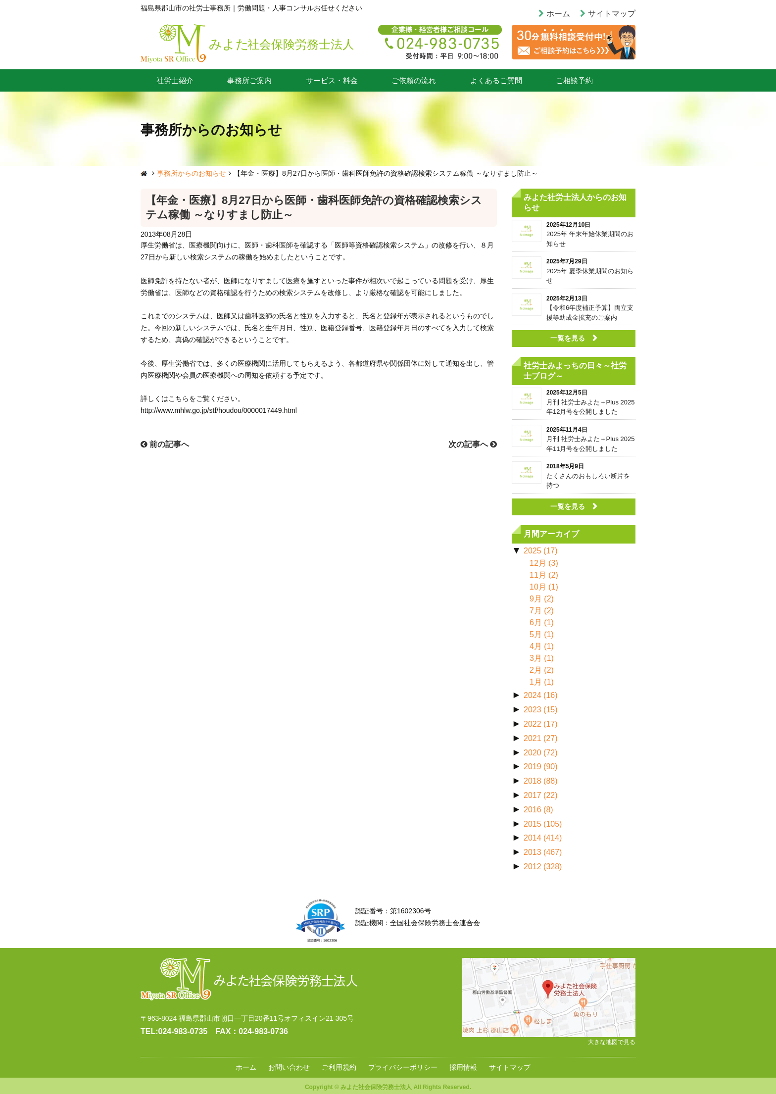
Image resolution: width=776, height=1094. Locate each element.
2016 (538, 809)
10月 (544, 587)
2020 (541, 752)
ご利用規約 (339, 1067)
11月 (544, 575)
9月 (542, 599)
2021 (541, 738)
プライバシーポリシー (402, 1067)
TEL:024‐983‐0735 (174, 1031)
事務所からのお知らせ (191, 173)
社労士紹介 (175, 80)
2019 (541, 766)
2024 (541, 695)
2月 (542, 670)
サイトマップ (611, 13)
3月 (542, 658)
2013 (543, 852)
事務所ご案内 (249, 80)
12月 (544, 563)
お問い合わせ (289, 1067)
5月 (542, 634)
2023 (541, 709)
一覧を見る (567, 338)
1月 (542, 682)
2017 (541, 795)
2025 (541, 551)
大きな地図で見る (611, 1042)
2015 (543, 824)
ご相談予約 (574, 80)
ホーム (558, 13)
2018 (541, 781)
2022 (541, 724)
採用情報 (463, 1067)
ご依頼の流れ (413, 80)
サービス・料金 (332, 80)
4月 (542, 646)
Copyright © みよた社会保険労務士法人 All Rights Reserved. (388, 1087)
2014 (543, 838)
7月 (542, 610)
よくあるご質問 (496, 80)
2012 (543, 866)
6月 (542, 622)
